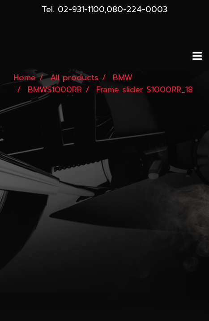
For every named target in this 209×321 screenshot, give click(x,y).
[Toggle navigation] (197, 56)
